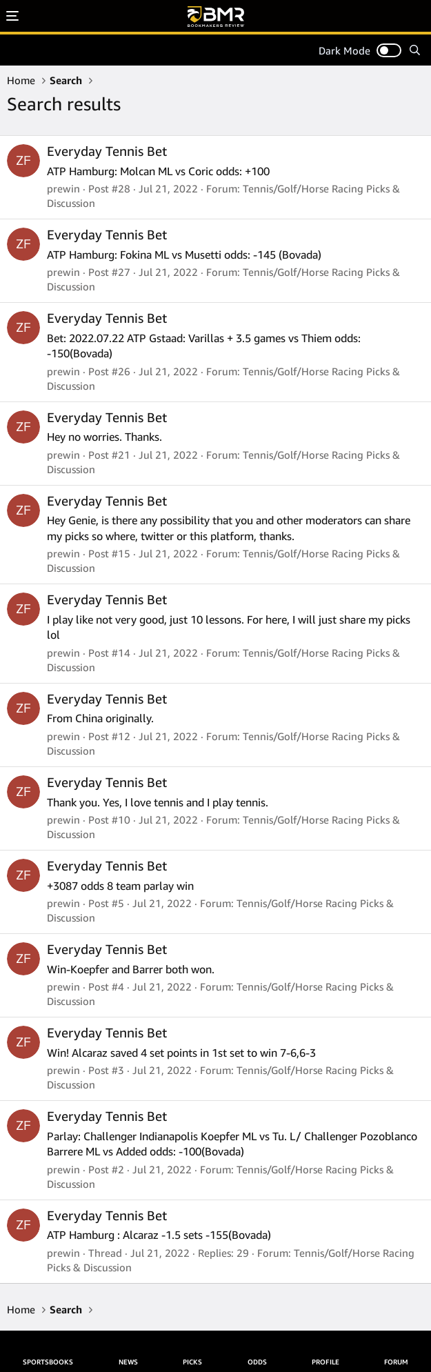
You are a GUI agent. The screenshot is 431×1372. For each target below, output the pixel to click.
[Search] (414, 50)
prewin (63, 188)
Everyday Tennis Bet (107, 151)
